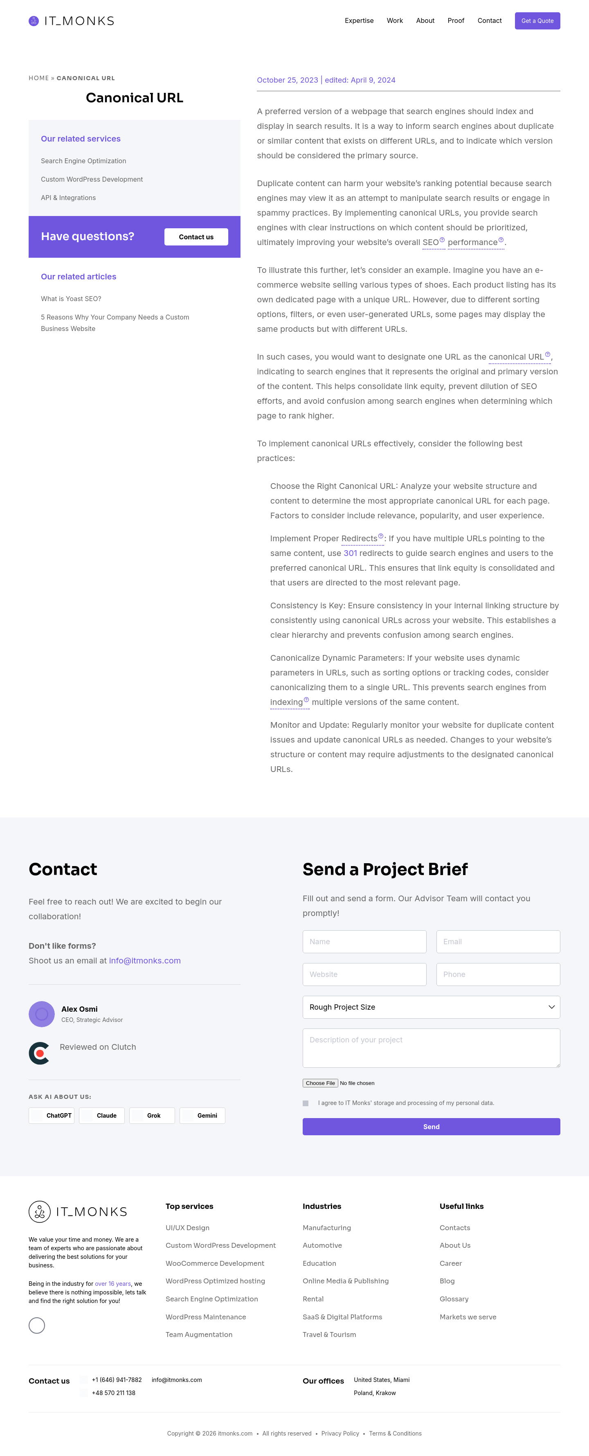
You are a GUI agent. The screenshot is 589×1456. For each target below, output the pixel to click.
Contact (490, 20)
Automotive (322, 1247)
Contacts (455, 1229)
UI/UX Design (187, 1229)
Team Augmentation (199, 1336)
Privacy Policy (340, 1434)
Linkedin (37, 1327)
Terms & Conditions (395, 1434)
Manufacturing (327, 1229)
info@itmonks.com (145, 960)
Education (319, 1265)
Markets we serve (468, 1318)
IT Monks (77, 21)
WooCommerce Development (215, 1265)
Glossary (454, 1300)
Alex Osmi (79, 1009)
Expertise (359, 20)
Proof (456, 20)
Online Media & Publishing (346, 1282)
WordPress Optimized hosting (215, 1282)
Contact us (195, 248)
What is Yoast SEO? (79, 314)
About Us (455, 1247)
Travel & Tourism (329, 1336)
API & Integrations (75, 205)
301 (350, 553)
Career (451, 1265)
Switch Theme (577, 728)
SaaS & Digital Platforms (342, 1318)
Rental (313, 1300)
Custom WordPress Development (105, 184)
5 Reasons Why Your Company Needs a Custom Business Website (117, 343)
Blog (447, 1282)
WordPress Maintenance (206, 1318)
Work (395, 20)
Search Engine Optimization (94, 162)
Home (39, 78)
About (425, 20)
